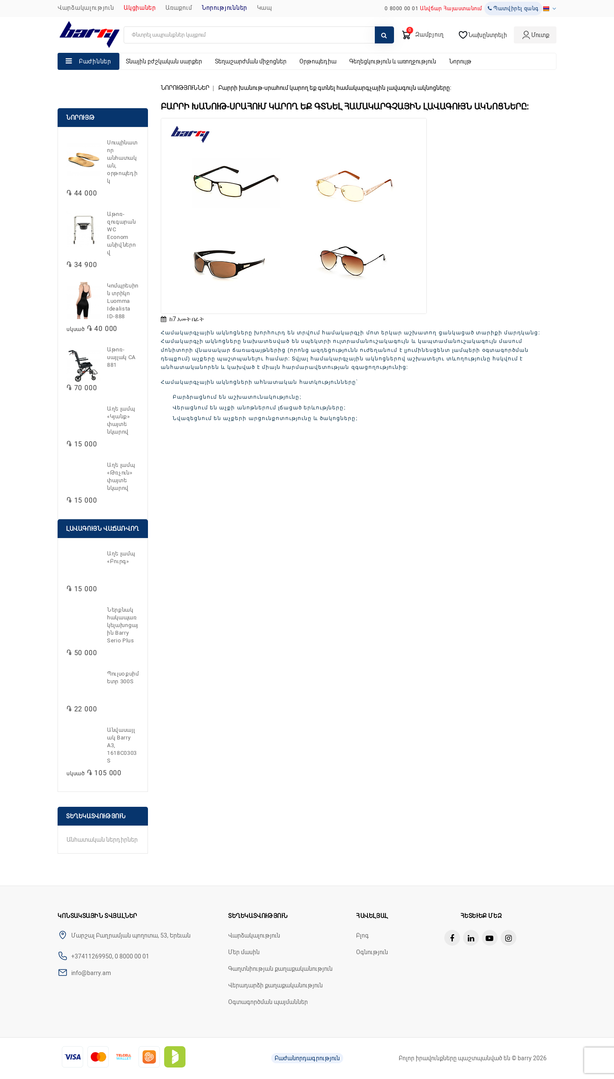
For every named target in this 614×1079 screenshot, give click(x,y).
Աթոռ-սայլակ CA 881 (121, 357)
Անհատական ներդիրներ (102, 839)
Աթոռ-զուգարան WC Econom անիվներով (121, 233)
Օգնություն (372, 952)
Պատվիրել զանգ (513, 9)
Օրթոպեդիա (317, 61)
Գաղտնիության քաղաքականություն (280, 968)
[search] (259, 34)
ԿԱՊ (264, 7)
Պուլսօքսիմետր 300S (123, 677)
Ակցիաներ (140, 7)
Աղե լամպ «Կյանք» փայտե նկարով (121, 420)
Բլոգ (362, 935)
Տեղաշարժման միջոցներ (251, 61)
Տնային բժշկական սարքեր (164, 61)
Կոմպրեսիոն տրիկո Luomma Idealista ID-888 (123, 300)
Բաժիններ (95, 61)
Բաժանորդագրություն (307, 1058)
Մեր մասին (244, 952)
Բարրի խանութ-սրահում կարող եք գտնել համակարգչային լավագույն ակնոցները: (334, 87)
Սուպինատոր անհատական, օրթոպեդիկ (122, 161)
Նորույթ (460, 61)
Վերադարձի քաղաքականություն (275, 985)
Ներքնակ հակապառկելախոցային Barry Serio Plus (122, 625)
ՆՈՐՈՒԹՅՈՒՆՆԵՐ (224, 7)
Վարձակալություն (86, 7)
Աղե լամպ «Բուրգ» (121, 557)
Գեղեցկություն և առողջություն (392, 61)
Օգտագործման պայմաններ (268, 1001)
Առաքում (178, 7)
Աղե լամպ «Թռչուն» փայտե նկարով (121, 476)
